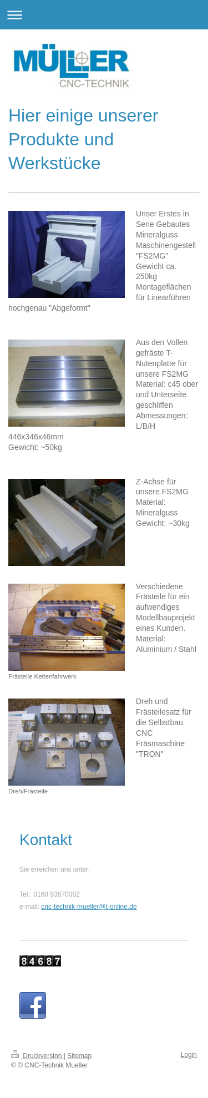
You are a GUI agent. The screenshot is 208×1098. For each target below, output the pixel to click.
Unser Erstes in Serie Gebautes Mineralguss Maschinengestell (166, 234)
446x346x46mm (36, 436)
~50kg (51, 447)
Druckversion (37, 1056)
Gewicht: (23, 447)
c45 (174, 384)
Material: (151, 384)
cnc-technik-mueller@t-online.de (88, 906)
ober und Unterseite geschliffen (167, 394)
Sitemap (79, 1056)
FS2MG (175, 374)
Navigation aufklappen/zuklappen (104, 15)
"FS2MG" (152, 255)
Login (189, 1055)
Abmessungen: (161, 415)
